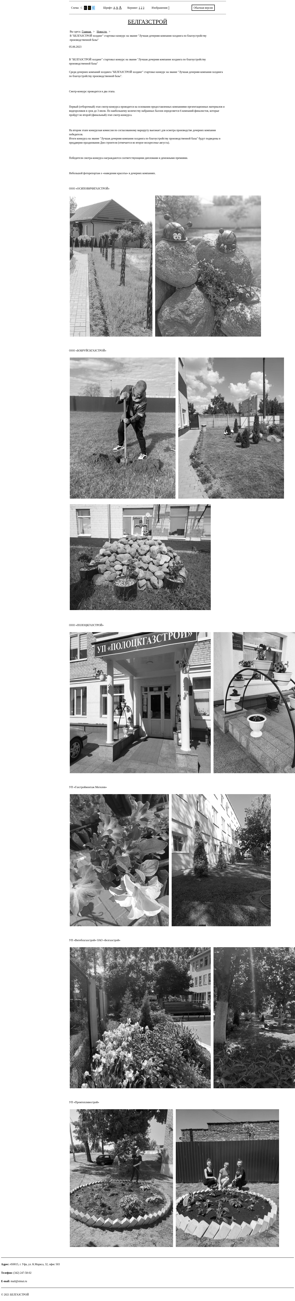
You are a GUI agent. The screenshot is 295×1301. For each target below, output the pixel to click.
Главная (87, 31)
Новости (102, 31)
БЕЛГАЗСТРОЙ (147, 22)
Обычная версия (203, 7)
